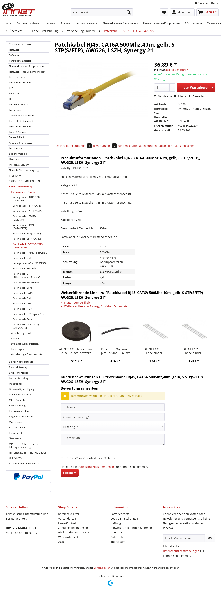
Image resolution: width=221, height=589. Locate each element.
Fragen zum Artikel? (75, 302)
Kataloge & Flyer (68, 514)
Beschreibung (64, 146)
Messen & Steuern (19, 164)
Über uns (116, 532)
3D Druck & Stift (17, 427)
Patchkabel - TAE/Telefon (26, 282)
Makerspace (15, 383)
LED (11, 99)
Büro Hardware (17, 77)
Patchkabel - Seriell (23, 287)
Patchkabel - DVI (22, 298)
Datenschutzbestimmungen (96, 467)
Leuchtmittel (15, 148)
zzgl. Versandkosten (177, 69)
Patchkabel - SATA (23, 293)
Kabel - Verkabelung (20, 186)
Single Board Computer (21, 416)
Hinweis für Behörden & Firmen (131, 528)
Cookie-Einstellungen (124, 518)
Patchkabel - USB (22, 258)
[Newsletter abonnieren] (210, 538)
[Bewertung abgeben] (113, 427)
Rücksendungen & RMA (73, 532)
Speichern (69, 473)
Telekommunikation (20, 82)
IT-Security (15, 175)
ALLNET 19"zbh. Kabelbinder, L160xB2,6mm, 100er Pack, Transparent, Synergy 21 (154, 351)
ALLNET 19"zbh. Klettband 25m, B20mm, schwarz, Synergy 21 (76, 351)
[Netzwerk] (50, 23)
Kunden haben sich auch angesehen (170, 146)
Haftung (115, 523)
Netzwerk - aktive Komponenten (26, 66)
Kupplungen (17, 349)
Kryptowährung (17, 405)
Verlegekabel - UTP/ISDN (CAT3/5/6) (26, 198)
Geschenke (15, 438)
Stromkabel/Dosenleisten (25, 343)
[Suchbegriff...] (102, 12)
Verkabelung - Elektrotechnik (26, 354)
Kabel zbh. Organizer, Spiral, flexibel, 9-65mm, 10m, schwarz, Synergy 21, (115, 351)
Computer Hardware (20, 44)
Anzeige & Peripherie (20, 142)
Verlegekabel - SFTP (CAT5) (27, 211)
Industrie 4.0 (15, 433)
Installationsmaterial (20, 394)
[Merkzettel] (164, 12)
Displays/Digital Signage (22, 389)
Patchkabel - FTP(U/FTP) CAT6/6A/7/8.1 (26, 326)
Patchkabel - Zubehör (24, 268)
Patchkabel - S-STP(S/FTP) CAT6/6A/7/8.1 (28, 245)
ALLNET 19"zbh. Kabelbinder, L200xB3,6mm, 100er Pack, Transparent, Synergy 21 (193, 351)
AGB (61, 542)
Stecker (15, 338)
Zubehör (83, 146)
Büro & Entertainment (21, 121)
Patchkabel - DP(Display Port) (29, 314)
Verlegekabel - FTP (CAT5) (27, 205)
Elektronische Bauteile (21, 361)
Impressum (117, 542)
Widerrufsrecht (68, 537)
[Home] (8, 23)
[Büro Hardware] (193, 23)
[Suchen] (129, 12)
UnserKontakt (67, 523)
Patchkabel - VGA (22, 303)
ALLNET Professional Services (25, 463)
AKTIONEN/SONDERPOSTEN (24, 181)
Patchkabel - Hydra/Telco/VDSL (30, 252)
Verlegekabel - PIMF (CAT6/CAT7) (23, 226)
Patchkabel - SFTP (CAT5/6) (27, 238)
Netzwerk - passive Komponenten (27, 71)
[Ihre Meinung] (113, 439)
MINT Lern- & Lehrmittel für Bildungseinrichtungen (24, 445)
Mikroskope (15, 422)
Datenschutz (118, 537)
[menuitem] (102, 14)
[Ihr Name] (113, 407)
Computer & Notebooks (22, 115)
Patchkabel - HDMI (23, 308)
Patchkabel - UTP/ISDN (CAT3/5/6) (25, 218)
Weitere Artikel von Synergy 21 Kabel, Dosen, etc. (94, 306)
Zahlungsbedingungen (73, 528)
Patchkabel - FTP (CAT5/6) (27, 233)
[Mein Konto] (182, 12)
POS (11, 88)
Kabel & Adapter (18, 132)
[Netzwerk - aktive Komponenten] (120, 23)
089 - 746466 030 (21, 528)
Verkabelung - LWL (21, 333)
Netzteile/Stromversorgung (24, 170)
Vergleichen (164, 96)
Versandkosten (102, 567)
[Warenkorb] (207, 12)
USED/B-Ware (16, 458)
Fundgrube (15, 110)
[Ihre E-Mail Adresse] (184, 538)
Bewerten (196, 96)
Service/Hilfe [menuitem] (205, 3)
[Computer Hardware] (28, 23)
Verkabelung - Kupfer (23, 192)
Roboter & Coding (18, 378)
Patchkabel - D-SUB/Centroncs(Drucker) (26, 275)
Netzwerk (14, 49)
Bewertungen (104, 146)
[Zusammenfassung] (113, 417)
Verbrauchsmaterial (20, 60)
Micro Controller (18, 400)
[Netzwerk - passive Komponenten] (161, 23)
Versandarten (67, 518)
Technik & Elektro (18, 104)
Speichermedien (18, 153)
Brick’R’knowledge (18, 372)
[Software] (65, 23)
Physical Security (18, 367)
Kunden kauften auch (131, 146)
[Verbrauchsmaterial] (86, 23)
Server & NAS (16, 137)
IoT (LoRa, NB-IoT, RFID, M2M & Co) (28, 452)
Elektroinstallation (19, 411)
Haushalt (14, 159)
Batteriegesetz (119, 514)
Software (14, 55)
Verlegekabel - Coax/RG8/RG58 (30, 263)
